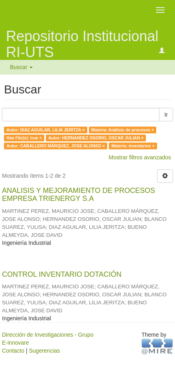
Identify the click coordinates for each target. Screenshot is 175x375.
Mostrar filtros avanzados (140, 157)
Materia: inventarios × (132, 145)
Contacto (13, 350)
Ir (166, 114)
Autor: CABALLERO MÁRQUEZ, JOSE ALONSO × (55, 145)
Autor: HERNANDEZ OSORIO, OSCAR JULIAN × (96, 137)
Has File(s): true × (23, 137)
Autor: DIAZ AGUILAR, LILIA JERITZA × (45, 129)
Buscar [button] (21, 67)
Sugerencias (44, 350)
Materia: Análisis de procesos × (122, 129)
